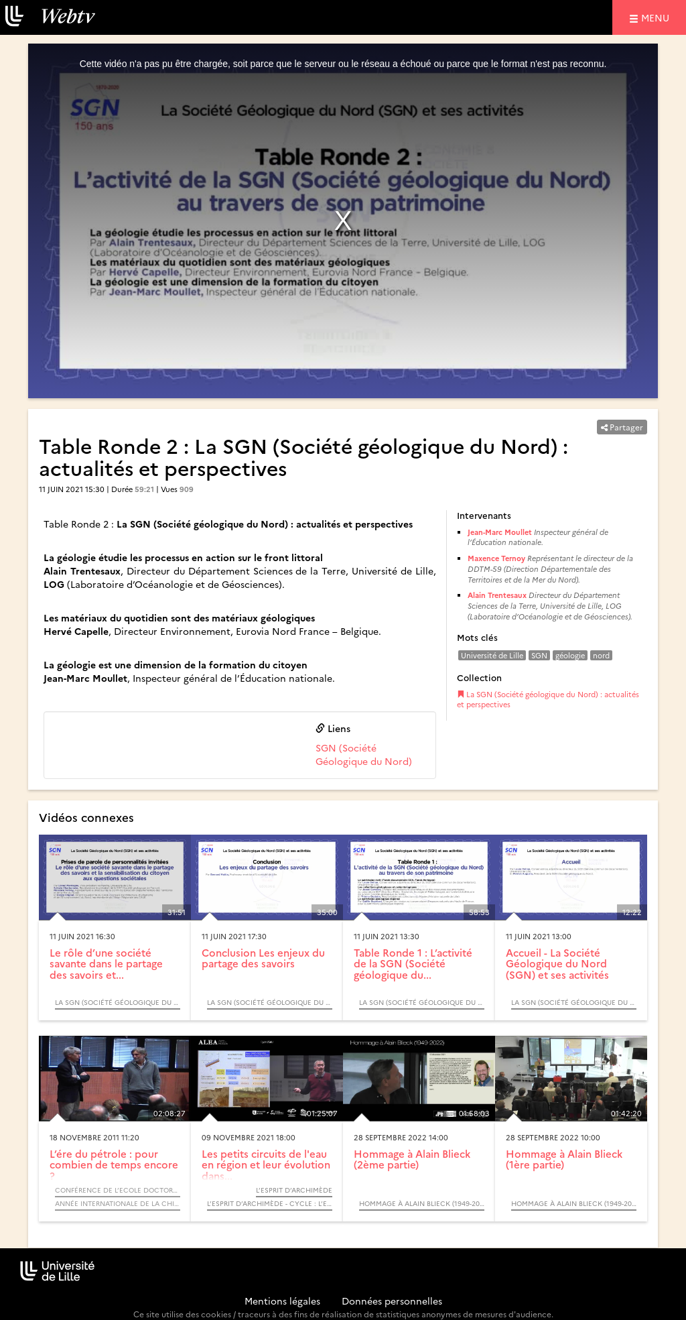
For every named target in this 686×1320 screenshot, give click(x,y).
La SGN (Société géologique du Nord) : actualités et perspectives (548, 699)
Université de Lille (492, 655)
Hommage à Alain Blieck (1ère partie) (564, 1159)
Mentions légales (282, 1300)
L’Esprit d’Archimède (294, 1190)
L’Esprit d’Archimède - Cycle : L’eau (269, 1203)
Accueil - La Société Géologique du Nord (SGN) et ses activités (557, 963)
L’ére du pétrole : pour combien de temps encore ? (114, 1164)
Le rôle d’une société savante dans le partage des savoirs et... (106, 963)
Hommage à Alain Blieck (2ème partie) (412, 1159)
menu (657, 17)
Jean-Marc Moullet (500, 532)
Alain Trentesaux (497, 595)
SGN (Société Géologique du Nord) (364, 754)
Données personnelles (392, 1300)
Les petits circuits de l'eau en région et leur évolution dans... (266, 1164)
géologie (570, 655)
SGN (539, 655)
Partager (622, 426)
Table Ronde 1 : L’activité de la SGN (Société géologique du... (413, 963)
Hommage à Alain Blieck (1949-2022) (421, 1203)
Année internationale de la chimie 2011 (117, 1203)
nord (601, 655)
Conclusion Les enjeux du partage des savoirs (263, 958)
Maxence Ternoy (496, 558)
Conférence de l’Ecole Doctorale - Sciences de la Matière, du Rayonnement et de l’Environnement (117, 1190)
